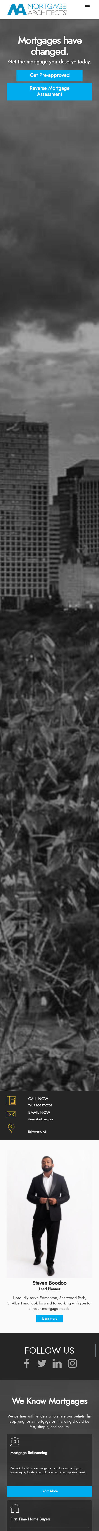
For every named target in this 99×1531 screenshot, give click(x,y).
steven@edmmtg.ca (40, 1119)
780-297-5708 (43, 1105)
